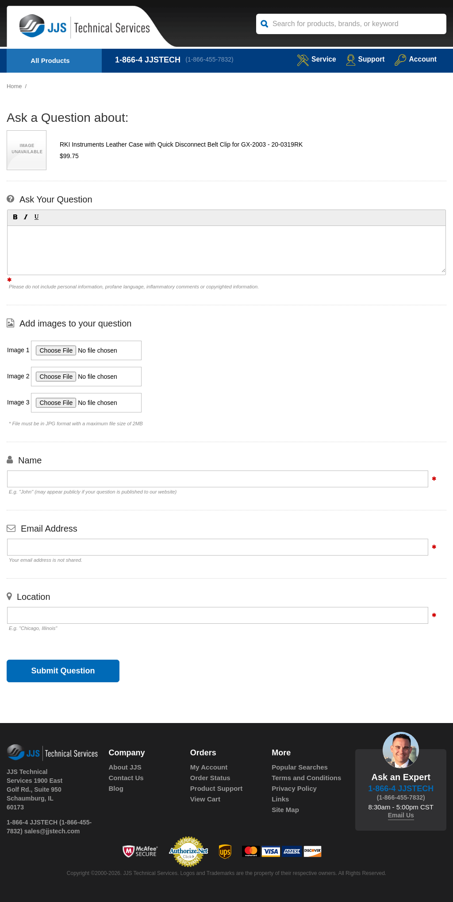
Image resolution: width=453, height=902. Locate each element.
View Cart (205, 799)
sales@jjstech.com (52, 831)
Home (14, 86)
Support (364, 59)
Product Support (216, 788)
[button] (14, 216)
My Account (208, 767)
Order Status (210, 777)
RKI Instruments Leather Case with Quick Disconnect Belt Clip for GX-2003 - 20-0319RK (181, 144)
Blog (116, 788)
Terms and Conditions (306, 777)
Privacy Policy (294, 788)
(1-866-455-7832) (210, 59)
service (315, 59)
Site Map (285, 809)
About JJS (125, 767)
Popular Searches (300, 767)
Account (415, 59)
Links (280, 799)
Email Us (401, 815)
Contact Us (126, 777)
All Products (50, 60)
